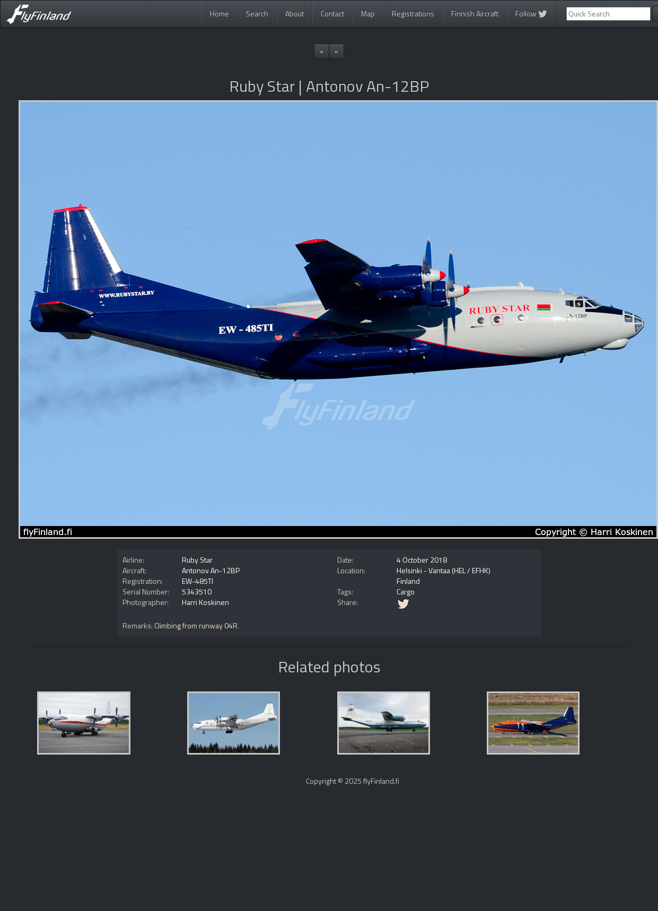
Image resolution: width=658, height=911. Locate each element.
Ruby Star (197, 559)
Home (219, 13)
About (294, 13)
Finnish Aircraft (474, 13)
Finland (408, 580)
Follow (531, 13)
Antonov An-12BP (211, 570)
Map (368, 13)
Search (257, 13)
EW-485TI (197, 580)
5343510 (197, 591)
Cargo (406, 591)
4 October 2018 (422, 559)
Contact (332, 13)
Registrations (413, 13)
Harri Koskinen (205, 602)
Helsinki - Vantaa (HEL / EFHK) (443, 570)
